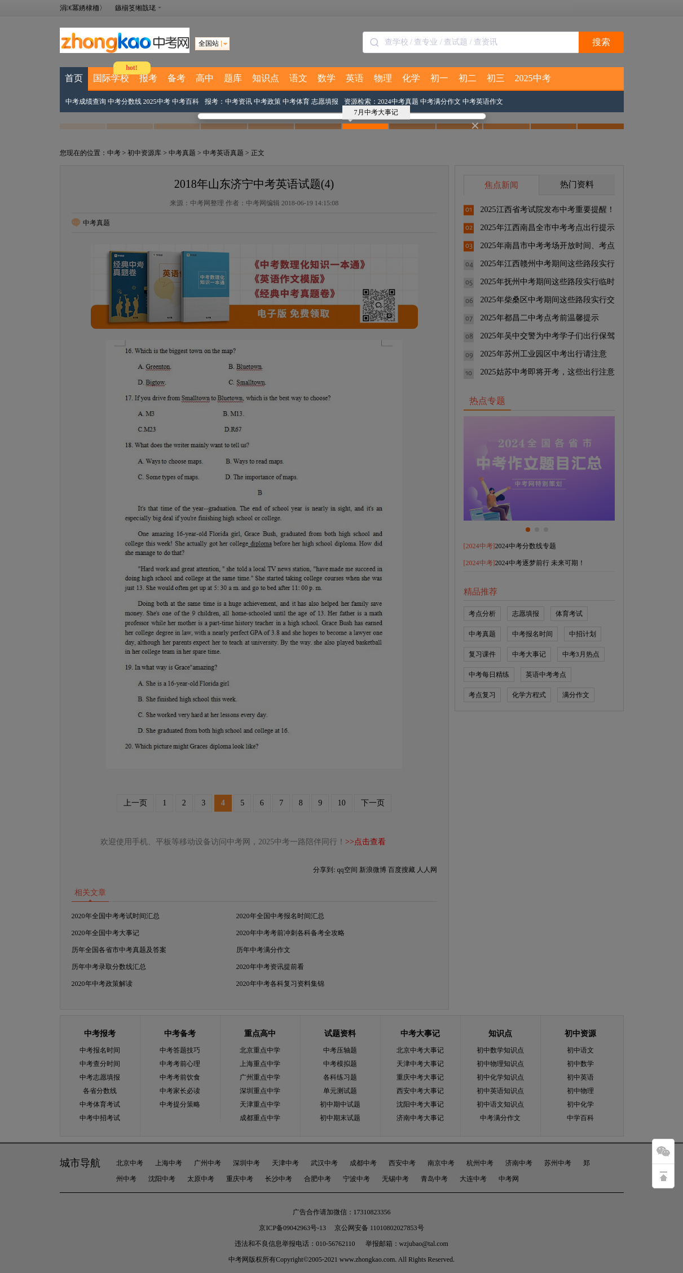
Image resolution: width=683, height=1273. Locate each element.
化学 (411, 78)
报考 (148, 78)
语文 (298, 78)
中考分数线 (125, 101)
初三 (496, 78)
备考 (177, 78)
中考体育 (296, 101)
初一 (439, 78)
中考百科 (185, 101)
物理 (383, 78)
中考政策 (267, 101)
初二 (468, 78)
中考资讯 (238, 101)
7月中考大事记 (373, 114)
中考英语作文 (482, 101)
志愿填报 (324, 101)
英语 (355, 78)
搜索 (601, 42)
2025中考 (533, 78)
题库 (233, 78)
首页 (74, 78)
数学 (327, 78)
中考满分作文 (440, 101)
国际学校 (111, 78)
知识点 (265, 78)
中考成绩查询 (85, 101)
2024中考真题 (398, 101)
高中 (205, 78)
